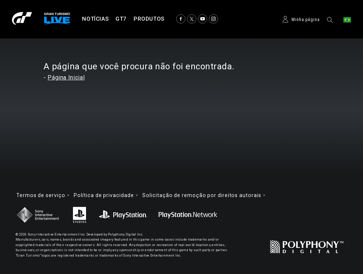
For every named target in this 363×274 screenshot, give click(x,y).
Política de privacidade (104, 195)
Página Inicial (66, 77)
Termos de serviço (40, 195)
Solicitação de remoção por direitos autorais (201, 195)
